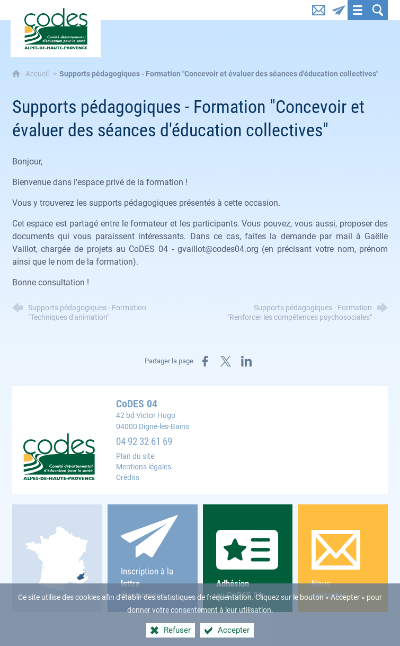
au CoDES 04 (247, 565)
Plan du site (135, 456)
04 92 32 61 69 (144, 442)
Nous (343, 565)
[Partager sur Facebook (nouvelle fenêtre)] (205, 361)
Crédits (127, 477)
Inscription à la (152, 558)
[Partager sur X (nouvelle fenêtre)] (226, 361)
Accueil (37, 73)
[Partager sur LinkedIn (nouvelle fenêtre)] (246, 361)
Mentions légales (143, 467)
